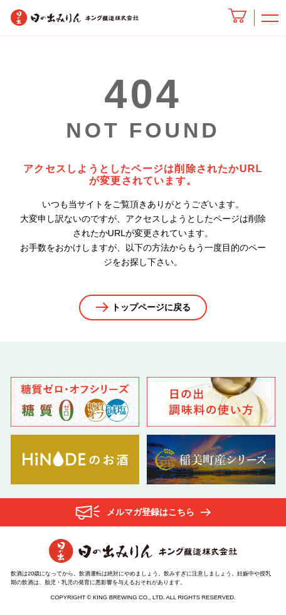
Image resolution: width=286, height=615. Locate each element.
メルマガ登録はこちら (150, 513)
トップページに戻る (150, 307)
